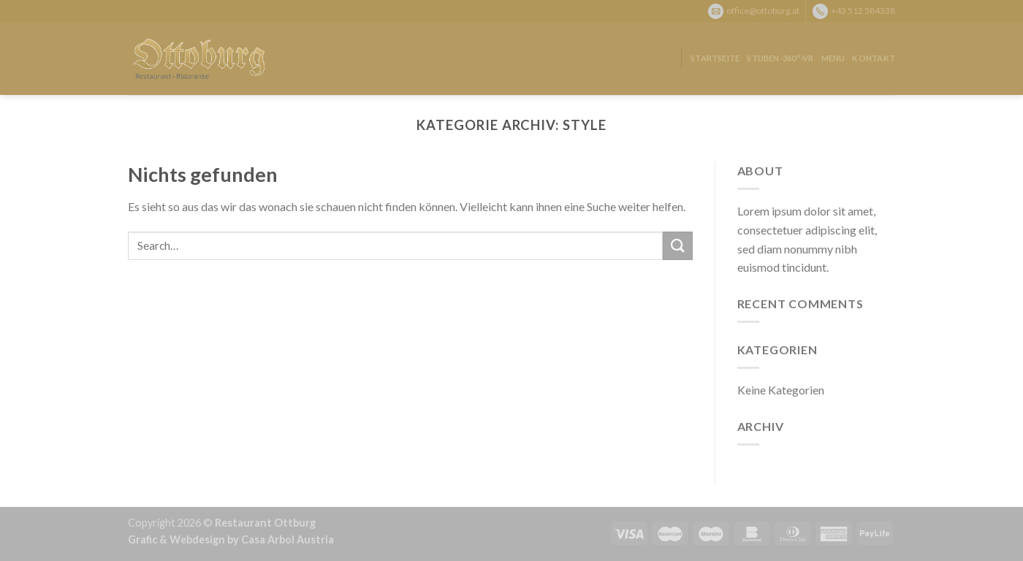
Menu (833, 58)
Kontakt (873, 58)
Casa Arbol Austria (287, 539)
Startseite (715, 58)
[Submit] (677, 246)
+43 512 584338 (863, 9)
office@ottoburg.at (762, 9)
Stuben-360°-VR (780, 58)
